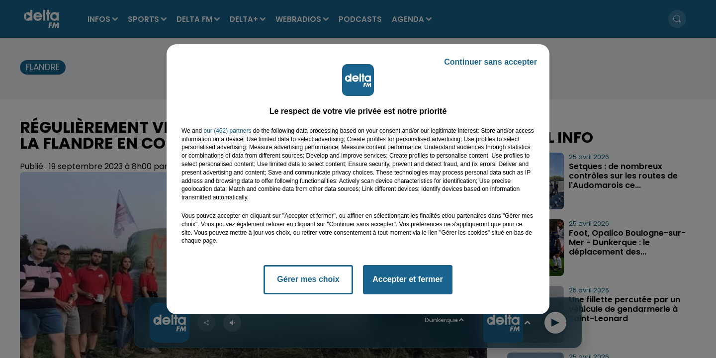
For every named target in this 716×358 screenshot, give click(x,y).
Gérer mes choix (308, 279)
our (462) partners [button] (227, 130)
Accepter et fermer (407, 279)
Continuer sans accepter (490, 62)
